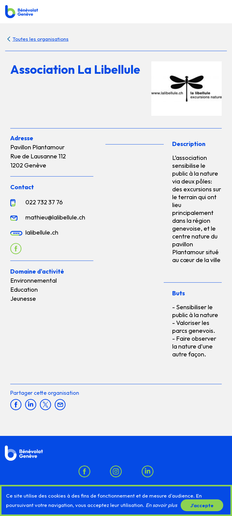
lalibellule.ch (41, 232)
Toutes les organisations (40, 39)
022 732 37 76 (44, 202)
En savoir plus (161, 505)
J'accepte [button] (202, 505)
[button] (221, 11)
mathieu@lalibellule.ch (55, 217)
